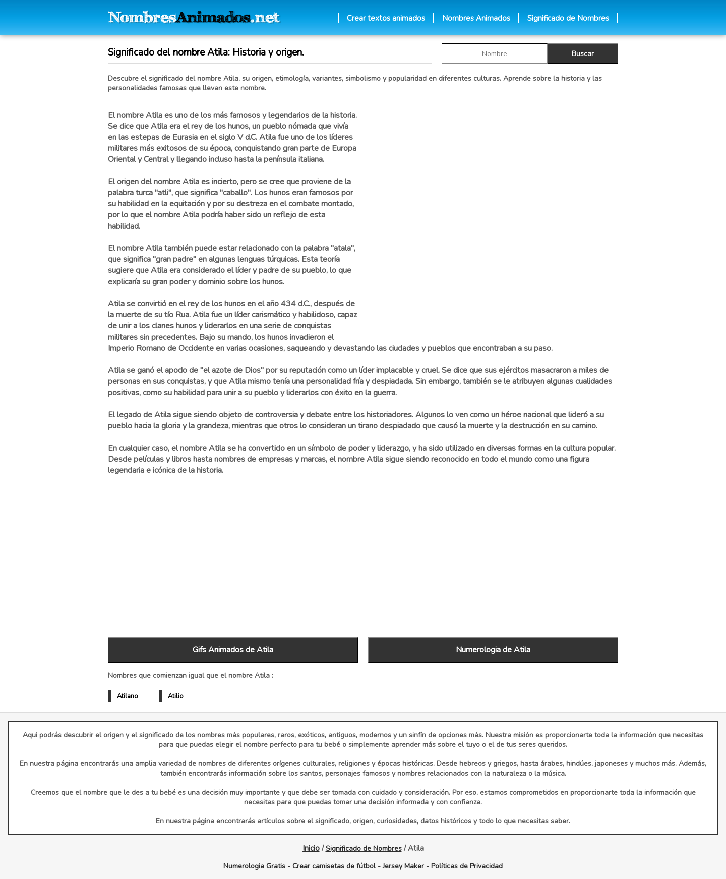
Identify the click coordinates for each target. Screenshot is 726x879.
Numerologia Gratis (254, 866)
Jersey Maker (403, 866)
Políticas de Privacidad (467, 866)
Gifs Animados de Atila (233, 649)
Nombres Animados (476, 18)
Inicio (311, 848)
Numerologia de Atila (493, 649)
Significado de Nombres (568, 18)
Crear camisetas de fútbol (334, 866)
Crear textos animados (386, 18)
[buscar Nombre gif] (495, 53)
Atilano (127, 696)
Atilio (176, 696)
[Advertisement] (493, 216)
